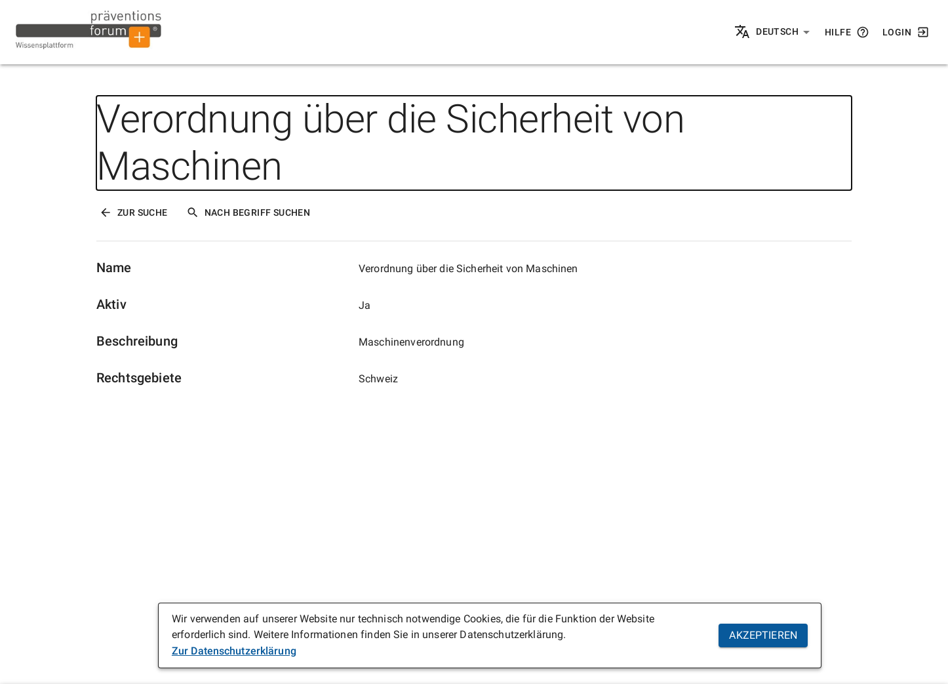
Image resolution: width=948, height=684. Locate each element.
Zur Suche (133, 212)
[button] (783, 32)
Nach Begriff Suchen (248, 212)
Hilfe (847, 32)
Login (906, 32)
